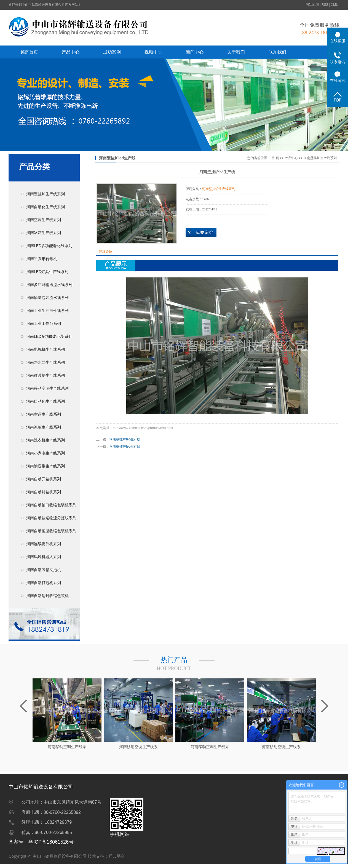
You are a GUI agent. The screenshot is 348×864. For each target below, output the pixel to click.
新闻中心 (195, 52)
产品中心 (70, 52)
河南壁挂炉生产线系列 (45, 194)
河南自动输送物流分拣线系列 (51, 518)
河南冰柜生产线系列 (43, 427)
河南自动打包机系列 (43, 583)
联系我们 (277, 52)
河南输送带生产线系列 (45, 466)
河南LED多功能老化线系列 (49, 246)
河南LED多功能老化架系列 (49, 336)
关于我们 (236, 52)
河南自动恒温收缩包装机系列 (51, 531)
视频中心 (153, 52)
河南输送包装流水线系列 (47, 297)
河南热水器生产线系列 (45, 362)
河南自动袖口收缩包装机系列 (51, 505)
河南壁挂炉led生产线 (124, 439)
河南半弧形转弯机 (41, 258)
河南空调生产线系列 (43, 220)
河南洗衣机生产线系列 (45, 440)
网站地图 (312, 5)
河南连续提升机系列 (43, 544)
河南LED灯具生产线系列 (47, 271)
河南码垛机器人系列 (43, 557)
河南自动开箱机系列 (43, 479)
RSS (325, 5)
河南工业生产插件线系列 (47, 310)
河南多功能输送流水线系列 (49, 284)
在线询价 (201, 232)
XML (334, 5)
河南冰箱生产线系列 (43, 233)
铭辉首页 (29, 52)
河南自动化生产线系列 (45, 207)
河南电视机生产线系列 (45, 349)
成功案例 (112, 52)
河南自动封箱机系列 (43, 492)
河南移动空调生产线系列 (47, 388)
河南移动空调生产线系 (67, 747)
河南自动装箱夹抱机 (43, 570)
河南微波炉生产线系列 (45, 375)
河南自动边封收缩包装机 (47, 595)
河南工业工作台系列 (43, 323)
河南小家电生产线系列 (45, 453)
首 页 (275, 158)
